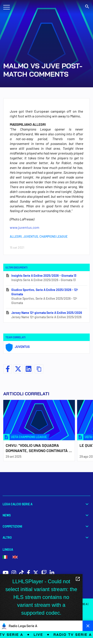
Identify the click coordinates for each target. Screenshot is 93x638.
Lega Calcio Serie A (46, 504)
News (46, 515)
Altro (46, 537)
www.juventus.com (24, 227)
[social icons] (5, 573)
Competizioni (46, 526)
